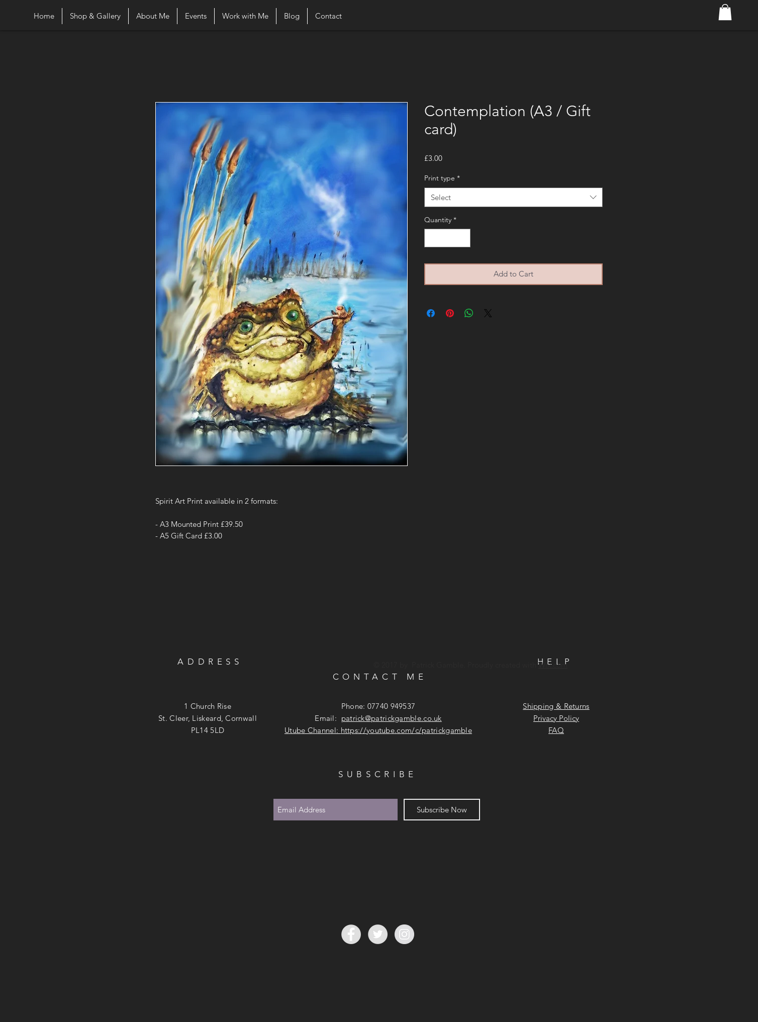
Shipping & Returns (556, 706)
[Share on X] (488, 313)
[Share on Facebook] (431, 313)
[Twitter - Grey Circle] (378, 934)
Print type (442, 177)
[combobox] (513, 197)
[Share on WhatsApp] (469, 313)
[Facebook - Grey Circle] (351, 934)
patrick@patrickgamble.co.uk (391, 718)
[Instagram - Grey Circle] (404, 934)
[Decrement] (432, 238)
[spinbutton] (447, 238)
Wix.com (552, 665)
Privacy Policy (556, 718)
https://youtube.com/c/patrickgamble (406, 730)
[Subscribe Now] (442, 809)
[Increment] (462, 238)
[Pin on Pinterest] (450, 313)
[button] (725, 12)
